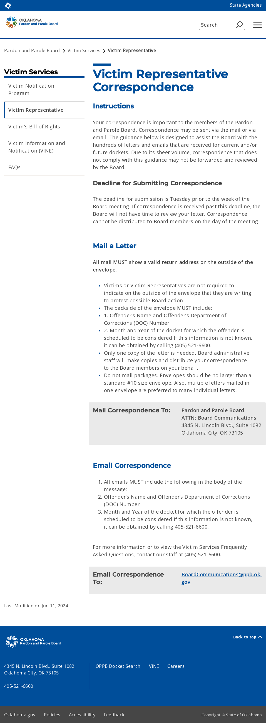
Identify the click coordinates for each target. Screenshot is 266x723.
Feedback (114, 715)
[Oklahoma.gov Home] (8, 5)
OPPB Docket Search (118, 666)
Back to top (247, 637)
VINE (154, 666)
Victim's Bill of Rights (34, 126)
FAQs (14, 167)
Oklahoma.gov (20, 715)
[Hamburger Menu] (257, 25)
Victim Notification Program (31, 89)
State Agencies (246, 5)
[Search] (222, 24)
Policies (52, 715)
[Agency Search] (239, 24)
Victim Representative (35, 109)
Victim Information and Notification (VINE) (36, 147)
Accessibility (82, 715)
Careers (176, 666)
